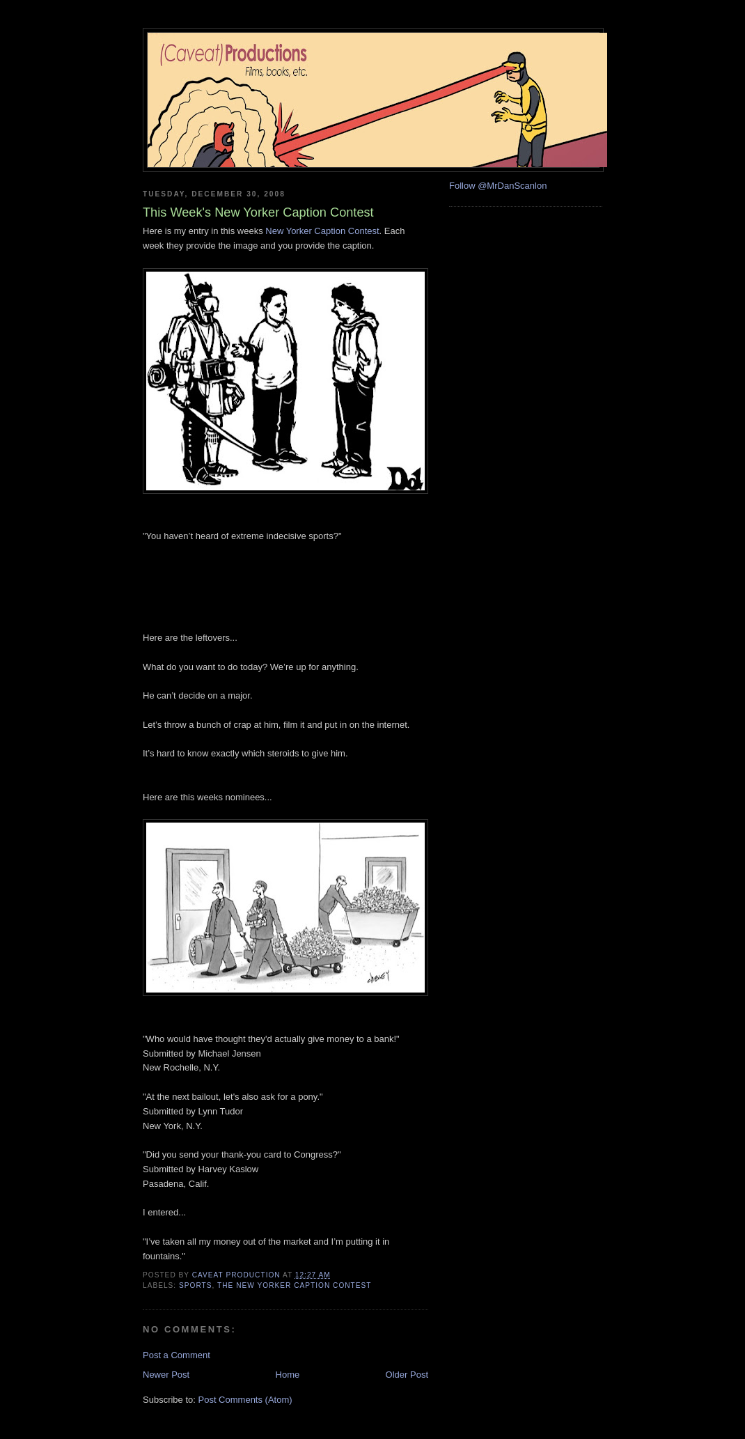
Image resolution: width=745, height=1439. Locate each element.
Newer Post (166, 1374)
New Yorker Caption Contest (322, 231)
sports (195, 1285)
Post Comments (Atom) (245, 1399)
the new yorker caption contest (294, 1285)
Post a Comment (176, 1355)
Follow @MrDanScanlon (498, 185)
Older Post (407, 1374)
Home (288, 1374)
